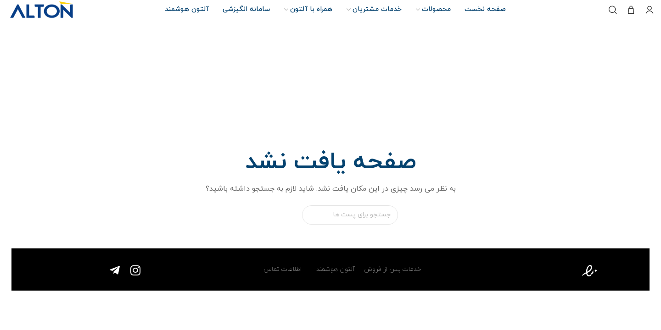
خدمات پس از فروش (392, 269)
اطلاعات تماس (282, 269)
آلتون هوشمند (334, 269)
